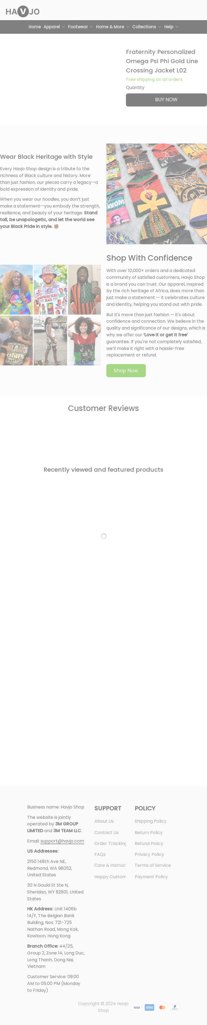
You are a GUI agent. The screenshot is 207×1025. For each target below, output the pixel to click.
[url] (62, 841)
